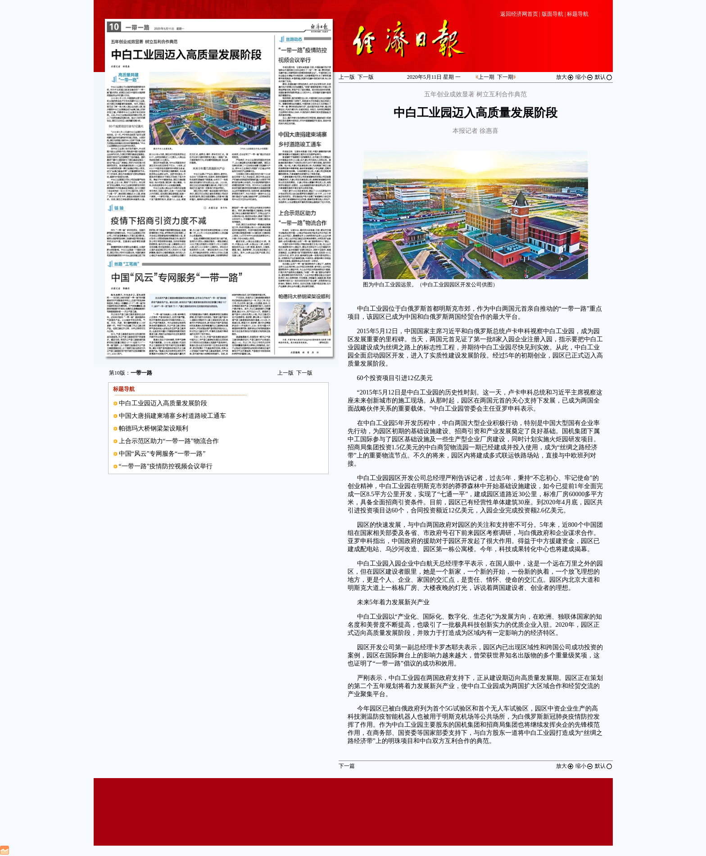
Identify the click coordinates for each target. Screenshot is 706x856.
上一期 (486, 77)
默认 (604, 77)
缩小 (584, 77)
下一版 (304, 373)
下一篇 (347, 766)
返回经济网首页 (519, 14)
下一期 (505, 77)
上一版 (285, 373)
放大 (565, 77)
